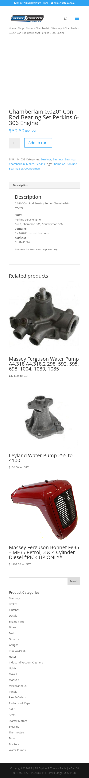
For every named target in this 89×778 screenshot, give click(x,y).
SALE (12, 709)
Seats (12, 715)
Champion (58, 164)
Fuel (11, 633)
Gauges (13, 645)
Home (12, 28)
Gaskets (14, 639)
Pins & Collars (17, 697)
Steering (14, 726)
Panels (13, 691)
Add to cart (38, 142)
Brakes (13, 604)
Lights (12, 668)
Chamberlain (43, 28)
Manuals (14, 680)
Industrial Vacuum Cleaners (26, 662)
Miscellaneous (17, 686)
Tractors (14, 744)
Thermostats (17, 732)
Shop (21, 28)
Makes (29, 28)
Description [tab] (20, 185)
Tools (12, 738)
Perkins (40, 164)
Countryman (32, 168)
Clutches (14, 610)
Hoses (13, 656)
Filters (13, 627)
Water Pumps (17, 750)
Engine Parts (16, 621)
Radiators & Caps (19, 703)
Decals (13, 615)
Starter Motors (18, 721)
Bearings (57, 28)
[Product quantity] (14, 143)
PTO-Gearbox (17, 650)
